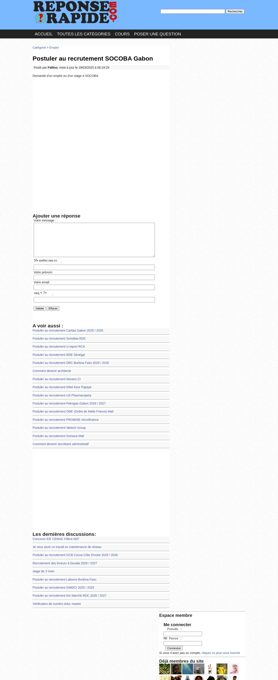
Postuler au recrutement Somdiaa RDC (58, 341)
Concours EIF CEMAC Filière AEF (55, 539)
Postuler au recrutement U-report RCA (58, 349)
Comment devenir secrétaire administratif (60, 444)
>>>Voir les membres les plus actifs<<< (198, 150)
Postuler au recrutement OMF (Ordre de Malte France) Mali (72, 412)
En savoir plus (135, 665)
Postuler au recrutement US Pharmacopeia (61, 397)
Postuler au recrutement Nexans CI (56, 381)
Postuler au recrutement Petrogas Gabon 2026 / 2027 (68, 405)
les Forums (96, 672)
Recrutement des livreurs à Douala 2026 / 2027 (64, 562)
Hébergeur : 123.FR (127, 672)
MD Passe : (184, 72)
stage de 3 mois (43, 570)
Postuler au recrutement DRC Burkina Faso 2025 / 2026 (70, 365)
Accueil (44, 33)
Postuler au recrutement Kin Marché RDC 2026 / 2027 (68, 594)
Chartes (41, 672)
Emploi (53, 46)
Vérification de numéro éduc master (56, 602)
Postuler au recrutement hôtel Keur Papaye (61, 389)
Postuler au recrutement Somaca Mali (58, 436)
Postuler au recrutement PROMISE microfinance (65, 421)
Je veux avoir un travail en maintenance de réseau (66, 546)
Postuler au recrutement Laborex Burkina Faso (63, 578)
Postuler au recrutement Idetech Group (58, 428)
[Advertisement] (101, 111)
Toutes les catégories (83, 33)
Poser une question (157, 33)
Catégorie (39, 46)
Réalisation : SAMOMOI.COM (172, 672)
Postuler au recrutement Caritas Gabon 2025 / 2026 (67, 334)
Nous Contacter (67, 672)
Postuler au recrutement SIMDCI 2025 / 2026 (62, 586)
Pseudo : (184, 63)
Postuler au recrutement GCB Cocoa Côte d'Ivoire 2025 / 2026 (74, 554)
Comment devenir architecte (51, 373)
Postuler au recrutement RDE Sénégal (58, 357)
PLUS (204, 672)
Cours (122, 33)
